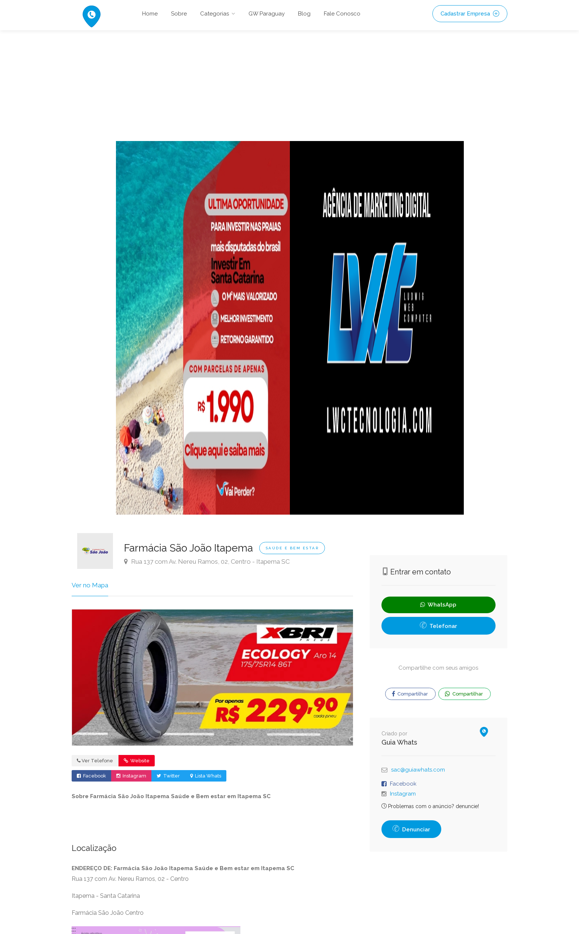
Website (137, 760)
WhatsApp (438, 604)
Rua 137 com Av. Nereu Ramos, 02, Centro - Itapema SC (207, 561)
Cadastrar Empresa (470, 13)
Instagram (131, 776)
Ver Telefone (95, 760)
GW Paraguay (267, 13)
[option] (203, 328)
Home (150, 13)
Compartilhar (410, 694)
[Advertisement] (289, 85)
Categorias (214, 13)
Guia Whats (399, 742)
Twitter (168, 776)
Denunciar (411, 829)
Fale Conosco (342, 13)
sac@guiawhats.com (418, 769)
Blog (304, 13)
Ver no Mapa (90, 585)
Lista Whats (205, 776)
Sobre (179, 13)
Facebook (91, 776)
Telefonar (438, 626)
